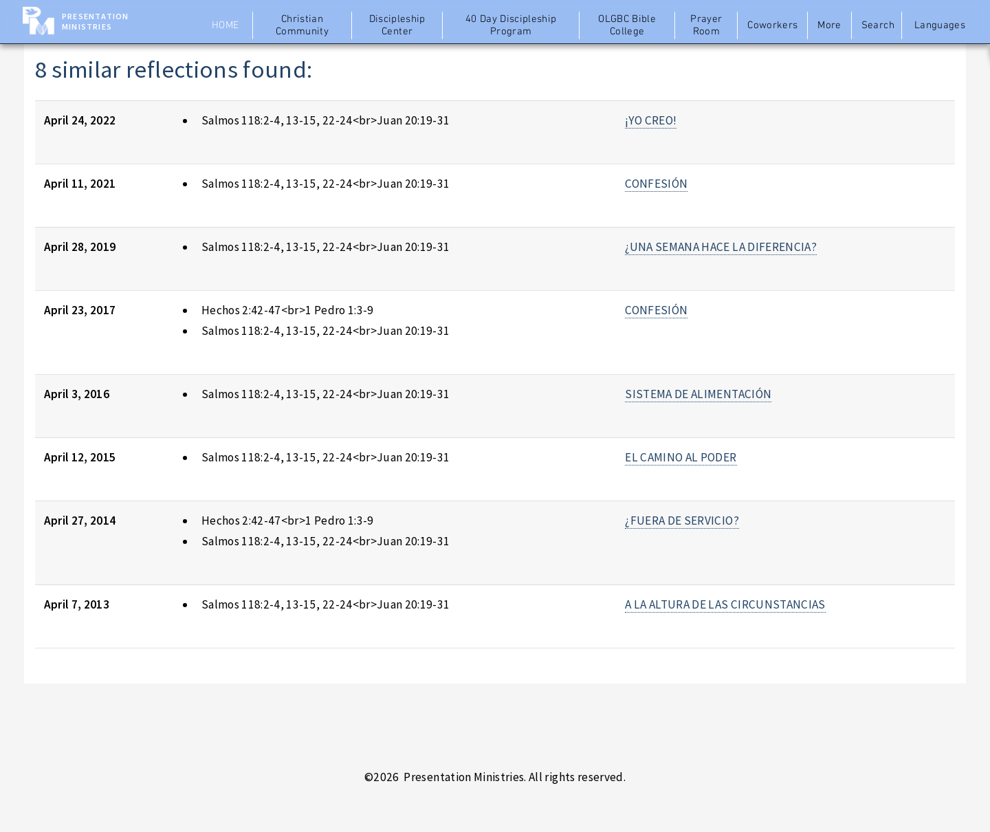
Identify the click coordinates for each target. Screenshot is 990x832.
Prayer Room (706, 25)
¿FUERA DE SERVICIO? (682, 520)
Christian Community (302, 25)
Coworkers (772, 25)
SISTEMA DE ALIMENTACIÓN (698, 394)
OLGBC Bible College (627, 25)
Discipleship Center (397, 25)
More (829, 25)
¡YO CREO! (650, 120)
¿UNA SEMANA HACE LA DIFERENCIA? (721, 246)
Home (225, 25)
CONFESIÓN (656, 183)
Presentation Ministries (95, 21)
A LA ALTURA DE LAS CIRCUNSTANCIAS (725, 604)
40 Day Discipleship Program (511, 25)
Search (877, 25)
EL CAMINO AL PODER (680, 457)
